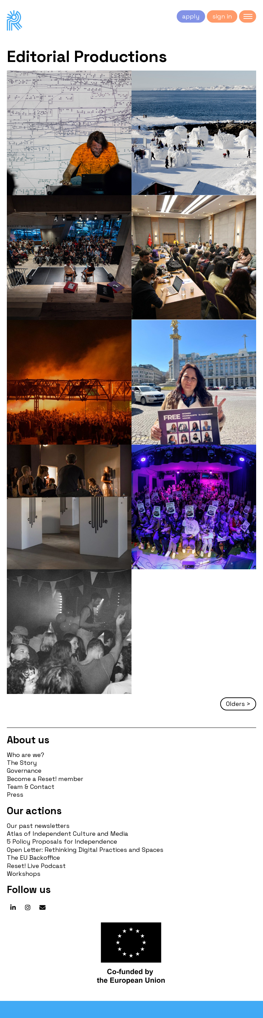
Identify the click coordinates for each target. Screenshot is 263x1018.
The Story (22, 763)
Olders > (238, 704)
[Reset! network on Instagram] (28, 907)
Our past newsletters (38, 826)
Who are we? (25, 755)
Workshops (23, 874)
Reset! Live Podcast (36, 866)
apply (191, 16)
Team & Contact (30, 787)
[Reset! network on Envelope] (42, 907)
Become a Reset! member (45, 779)
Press (15, 794)
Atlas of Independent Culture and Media (67, 833)
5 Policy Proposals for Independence (62, 841)
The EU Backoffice (33, 857)
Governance (24, 770)
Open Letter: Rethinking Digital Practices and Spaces (85, 850)
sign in (222, 16)
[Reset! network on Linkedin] (13, 907)
